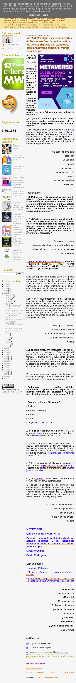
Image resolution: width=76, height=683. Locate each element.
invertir (48, 656)
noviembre (9, 297)
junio (8, 336)
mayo (8, 338)
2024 (6, 289)
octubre (8, 299)
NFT (59, 656)
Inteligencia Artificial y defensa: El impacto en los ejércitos (18, 241)
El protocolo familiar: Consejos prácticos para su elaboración (18, 205)
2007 (6, 378)
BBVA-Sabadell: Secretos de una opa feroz (18, 168)
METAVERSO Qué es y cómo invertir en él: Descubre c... (14, 324)
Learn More (34, 15)
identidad (42, 656)
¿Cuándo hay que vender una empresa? (18, 157)
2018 (6, 354)
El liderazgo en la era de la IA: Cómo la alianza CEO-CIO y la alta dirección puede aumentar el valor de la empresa (13, 219)
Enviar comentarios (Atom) (48, 677)
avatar (46, 655)
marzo (8, 342)
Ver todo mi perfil (8, 48)
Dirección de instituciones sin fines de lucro (14, 320)
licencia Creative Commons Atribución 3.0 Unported (12, 392)
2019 (6, 352)
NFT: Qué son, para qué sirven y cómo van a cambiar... (13, 306)
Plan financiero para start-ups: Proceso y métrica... (14, 329)
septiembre (10, 301)
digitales (29, 656)
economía (35, 656)
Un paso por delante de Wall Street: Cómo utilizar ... (14, 311)
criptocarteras (60, 655)
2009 (6, 374)
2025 (6, 286)
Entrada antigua (68, 672)
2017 (6, 357)
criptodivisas (69, 655)
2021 (6, 348)
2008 (6, 376)
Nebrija (7, 317)
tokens (28, 658)
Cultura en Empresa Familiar (16, 146)
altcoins (40, 655)
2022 (6, 293)
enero (8, 346)
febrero (8, 344)
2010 (6, 372)
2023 (6, 291)
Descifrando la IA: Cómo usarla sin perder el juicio (18, 194)
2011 (6, 369)
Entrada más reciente (34, 672)
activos (35, 655)
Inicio (52, 672)
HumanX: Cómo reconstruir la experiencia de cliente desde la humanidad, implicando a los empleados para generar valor (13, 183)
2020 (6, 350)
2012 (6, 367)
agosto (8, 303)
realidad (63, 656)
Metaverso (54, 656)
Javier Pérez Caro (11, 45)
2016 (6, 359)
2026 (6, 284)
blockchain (51, 655)
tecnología (70, 656)
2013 (6, 365)
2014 (6, 363)
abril (7, 340)
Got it (45, 15)
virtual (33, 658)
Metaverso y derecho (12, 332)
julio (7, 334)
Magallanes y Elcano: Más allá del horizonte (13, 314)
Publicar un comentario (34, 668)
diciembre (9, 295)
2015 (6, 361)
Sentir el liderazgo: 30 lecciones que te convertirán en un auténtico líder (18, 231)
